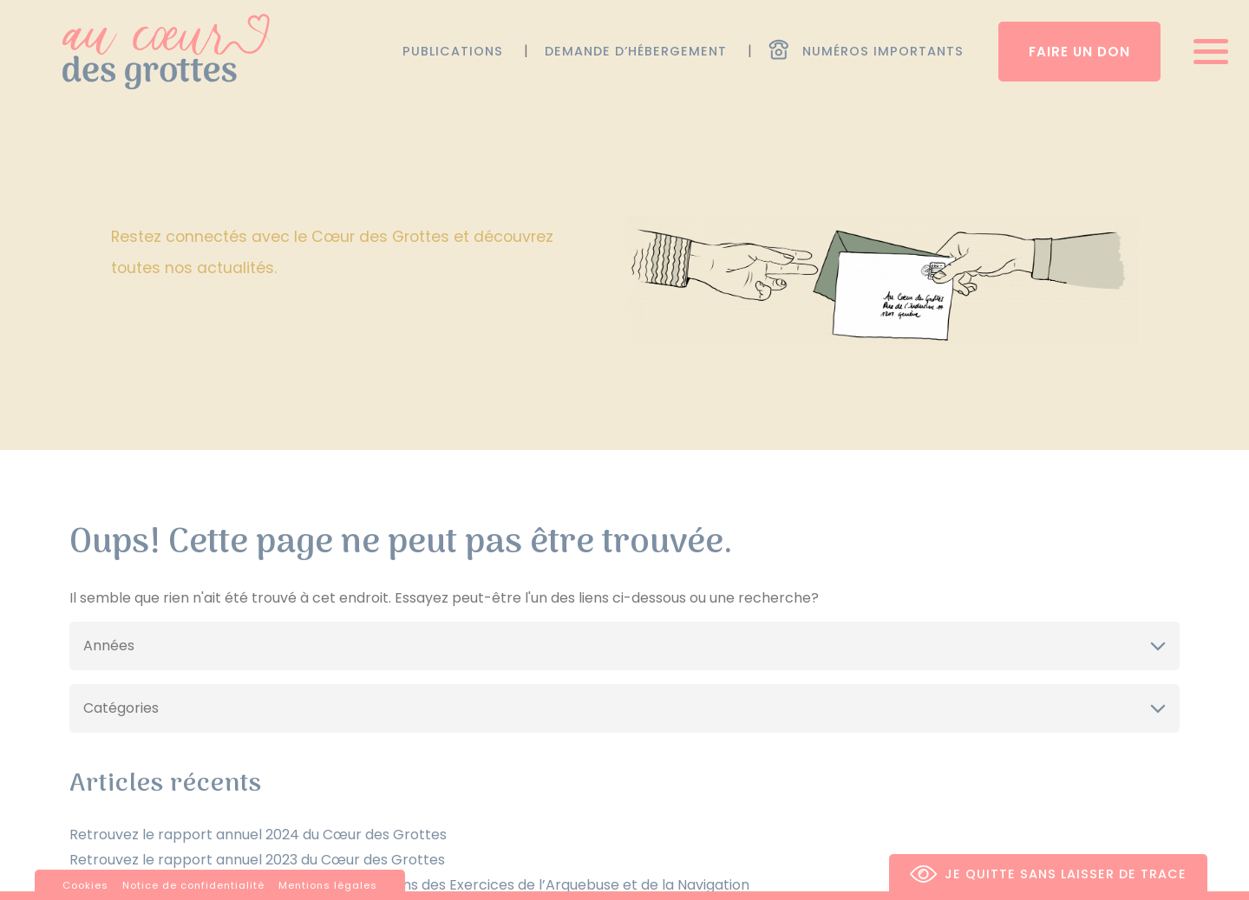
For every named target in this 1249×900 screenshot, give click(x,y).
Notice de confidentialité (193, 885)
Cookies (85, 885)
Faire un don (1079, 51)
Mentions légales (327, 885)
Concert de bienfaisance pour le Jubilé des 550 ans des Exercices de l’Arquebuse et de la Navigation (409, 885)
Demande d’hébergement (636, 51)
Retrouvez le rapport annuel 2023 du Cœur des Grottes (257, 860)
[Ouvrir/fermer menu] (1205, 51)
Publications (452, 51)
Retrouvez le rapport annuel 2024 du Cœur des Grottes (258, 835)
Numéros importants (883, 51)
